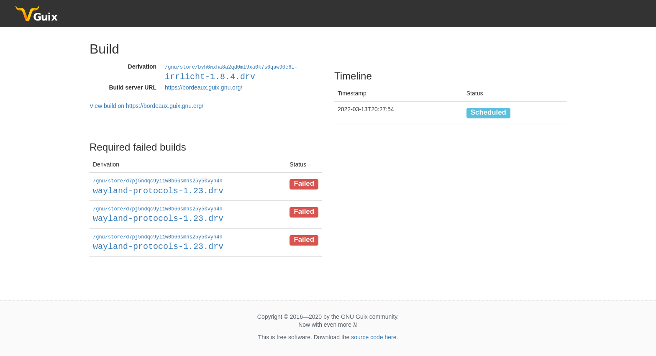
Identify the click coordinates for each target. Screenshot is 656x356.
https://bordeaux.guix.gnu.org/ (203, 87)
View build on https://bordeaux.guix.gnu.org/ (146, 105)
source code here (373, 335)
